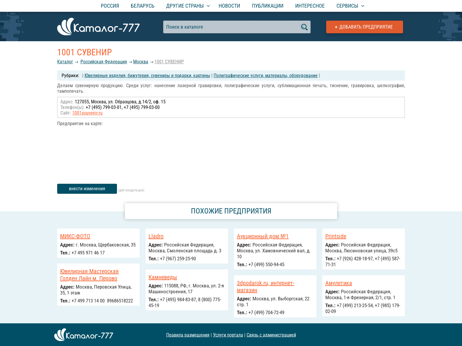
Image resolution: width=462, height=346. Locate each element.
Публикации (267, 6)
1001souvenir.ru (87, 113)
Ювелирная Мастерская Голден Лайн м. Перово (89, 275)
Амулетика (338, 283)
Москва (140, 61)
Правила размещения (187, 334)
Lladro (156, 236)
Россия (110, 6)
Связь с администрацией (271, 334)
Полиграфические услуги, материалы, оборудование (266, 75)
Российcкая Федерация (103, 61)
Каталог (65, 61)
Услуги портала (228, 334)
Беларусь (142, 6)
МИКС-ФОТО (75, 236)
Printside (335, 236)
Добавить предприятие (366, 27)
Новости (229, 6)
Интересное (310, 6)
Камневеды (162, 277)
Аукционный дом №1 (263, 236)
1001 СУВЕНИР (169, 61)
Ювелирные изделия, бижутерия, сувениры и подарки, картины (147, 75)
